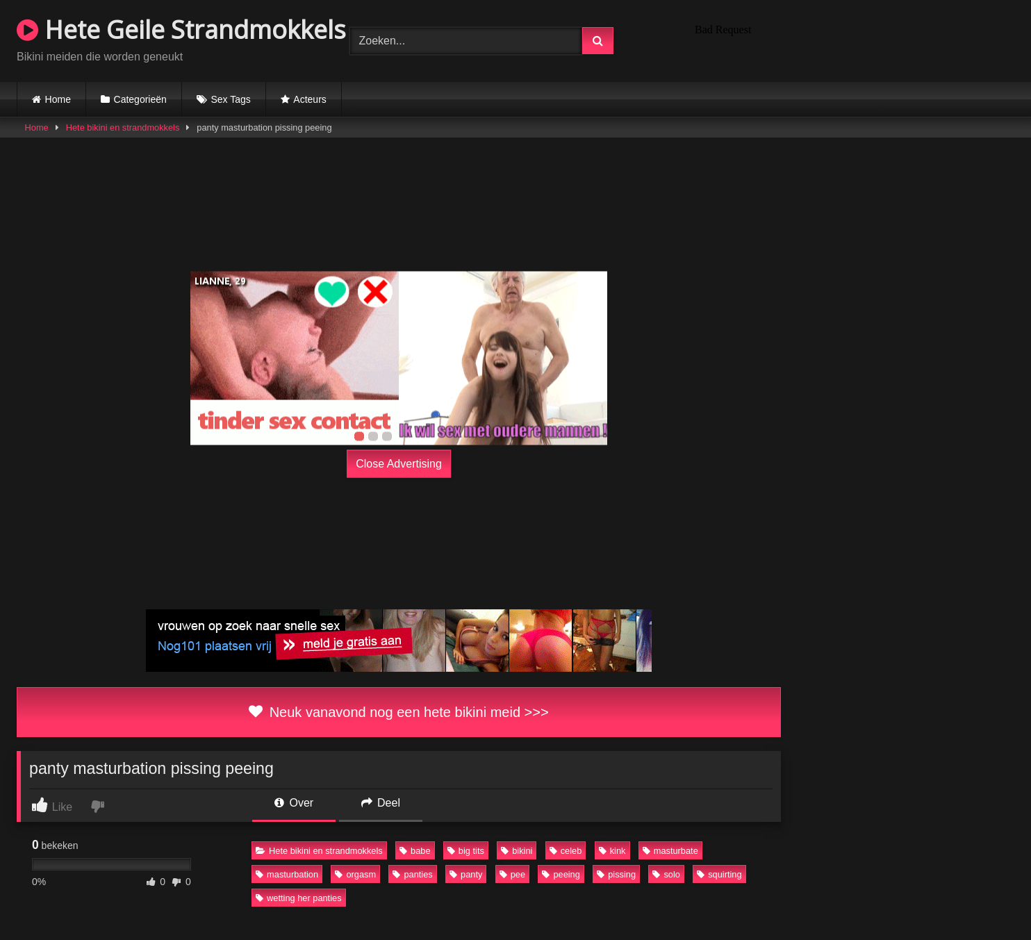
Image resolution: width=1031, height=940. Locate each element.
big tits (465, 851)
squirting (719, 874)
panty (465, 874)
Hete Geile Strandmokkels (181, 30)
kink (612, 851)
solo (665, 874)
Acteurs (309, 99)
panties (412, 874)
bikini (516, 851)
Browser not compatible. (851, 39)
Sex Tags (230, 99)
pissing (616, 874)
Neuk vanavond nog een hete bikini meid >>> (398, 712)
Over (293, 803)
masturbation (287, 874)
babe (414, 851)
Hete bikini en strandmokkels (123, 127)
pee (512, 874)
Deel (380, 803)
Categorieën (140, 99)
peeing (560, 874)
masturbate (670, 851)
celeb (566, 851)
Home (58, 99)
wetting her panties (298, 898)
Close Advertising (399, 464)
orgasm (355, 874)
